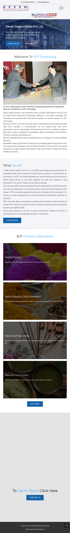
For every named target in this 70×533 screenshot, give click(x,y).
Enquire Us (30, 44)
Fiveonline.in (40, 529)
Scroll (66, 525)
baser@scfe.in (43, 2)
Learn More (13, 44)
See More (34, 404)
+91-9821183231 (28, 2)
